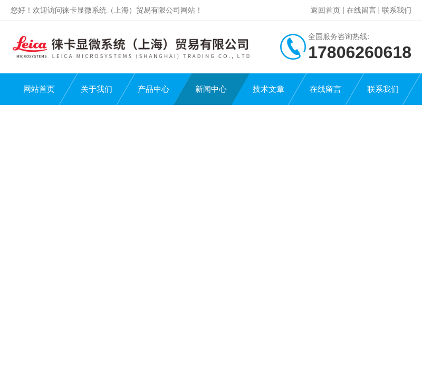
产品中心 (153, 88)
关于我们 (96, 88)
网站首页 (39, 88)
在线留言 (361, 10)
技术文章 (268, 88)
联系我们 (396, 10)
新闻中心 (211, 88)
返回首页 (325, 10)
